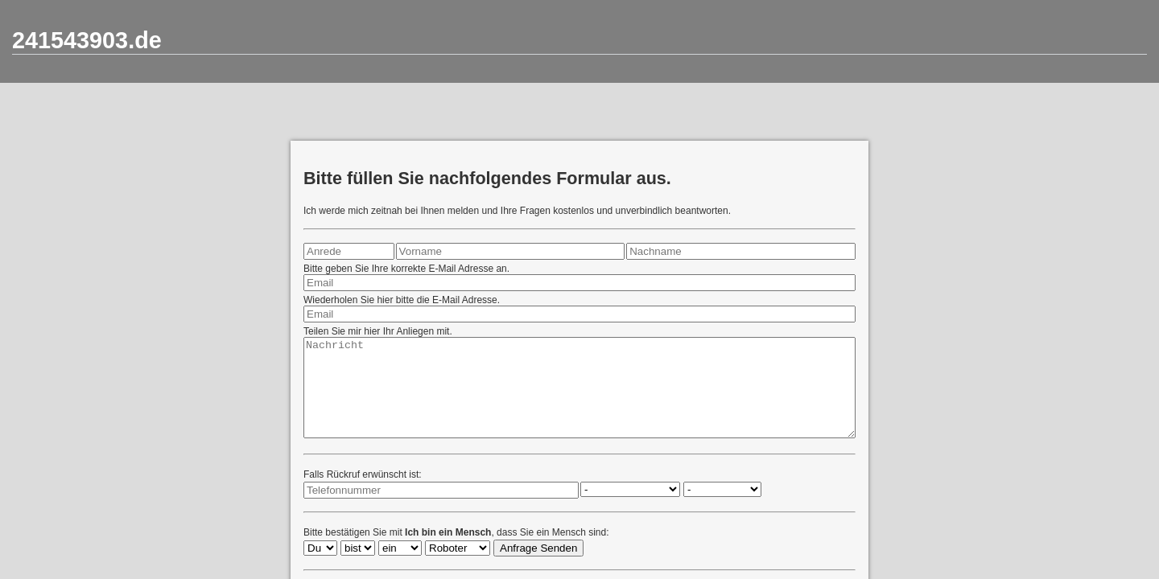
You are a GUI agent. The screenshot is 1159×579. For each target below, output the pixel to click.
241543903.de (87, 40)
